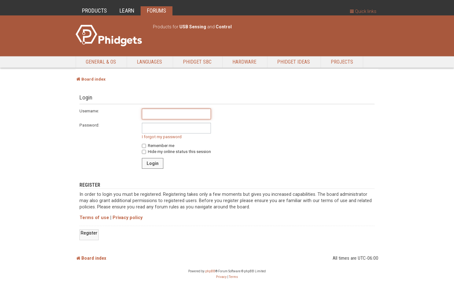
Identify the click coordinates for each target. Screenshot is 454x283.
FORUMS (156, 10)
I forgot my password (162, 136)
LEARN (126, 10)
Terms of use (94, 217)
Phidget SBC (197, 62)
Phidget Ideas (293, 62)
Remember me (158, 145)
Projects (342, 62)
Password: (89, 125)
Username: (89, 111)
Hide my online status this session (176, 151)
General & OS (101, 62)
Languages (149, 62)
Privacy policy (128, 217)
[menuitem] (221, 277)
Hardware (244, 62)
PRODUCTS (94, 10)
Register (89, 232)
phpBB (210, 271)
